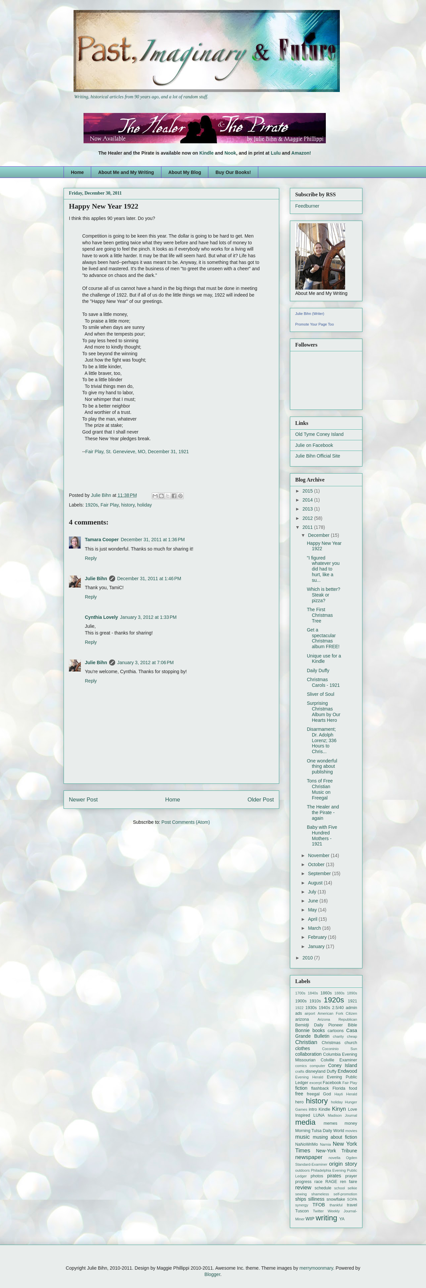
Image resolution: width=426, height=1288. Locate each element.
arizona (302, 1019)
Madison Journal (342, 1115)
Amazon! (301, 153)
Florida (338, 1088)
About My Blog (184, 172)
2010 (308, 957)
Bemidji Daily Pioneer (319, 1025)
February (318, 937)
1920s (91, 505)
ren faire (348, 1181)
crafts (299, 1071)
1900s (301, 1001)
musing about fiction (335, 1137)
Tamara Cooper (102, 539)
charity (338, 1036)
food (353, 1088)
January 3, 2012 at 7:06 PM (145, 662)
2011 (308, 527)
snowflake (335, 1199)
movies (351, 1131)
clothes (302, 1048)
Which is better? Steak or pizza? (323, 595)
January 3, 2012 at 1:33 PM (148, 617)
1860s (326, 993)
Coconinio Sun (339, 1049)
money (350, 1123)
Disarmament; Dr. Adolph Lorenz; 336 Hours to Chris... (321, 740)
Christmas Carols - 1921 (323, 682)
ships (300, 1199)
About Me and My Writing (126, 172)
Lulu (276, 153)
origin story (343, 1164)
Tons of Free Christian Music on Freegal (320, 789)
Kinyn (339, 1109)
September (320, 873)
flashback (320, 1088)
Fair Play (109, 505)
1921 (352, 1001)
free (299, 1093)
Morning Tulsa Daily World (319, 1130)
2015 (308, 491)
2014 (308, 500)
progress (303, 1181)
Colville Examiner (339, 1060)
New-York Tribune (336, 1150)
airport (310, 1013)
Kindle (206, 153)
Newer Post (83, 799)
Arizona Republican (337, 1019)
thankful (335, 1205)
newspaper (308, 1157)
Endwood (347, 1071)
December (319, 535)
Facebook (332, 1082)
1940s (324, 1007)
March (315, 928)
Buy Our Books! (233, 172)
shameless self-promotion (334, 1194)
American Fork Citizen (337, 1013)
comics (301, 1066)
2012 (308, 518)
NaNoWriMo (306, 1144)
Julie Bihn (101, 495)
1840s (313, 993)
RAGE (331, 1181)
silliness (316, 1199)
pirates (334, 1175)
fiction (301, 1088)
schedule (323, 1188)
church (350, 1042)
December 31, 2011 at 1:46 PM (149, 578)
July (313, 891)
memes (330, 1123)
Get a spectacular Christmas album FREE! (323, 638)
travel (352, 1205)
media (305, 1122)
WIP (310, 1218)
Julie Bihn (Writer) (309, 314)
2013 (308, 509)
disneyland (315, 1071)
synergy (301, 1205)
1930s (311, 1007)
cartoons (335, 1030)
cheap (352, 1036)
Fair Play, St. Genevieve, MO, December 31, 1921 (137, 451)
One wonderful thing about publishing (322, 766)
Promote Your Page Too (314, 324)
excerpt (316, 1083)
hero (299, 1102)
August (315, 882)
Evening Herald (309, 1077)
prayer (351, 1176)
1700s (300, 993)
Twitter (318, 1211)
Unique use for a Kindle (324, 658)
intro (313, 1109)
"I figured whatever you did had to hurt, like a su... (323, 569)
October (317, 864)
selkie (352, 1188)
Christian (306, 1042)
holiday (144, 505)
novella (334, 1158)
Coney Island (342, 1065)
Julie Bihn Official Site (317, 456)
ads (298, 1013)
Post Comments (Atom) (185, 822)
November (319, 855)
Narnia (325, 1144)
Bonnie (302, 1030)
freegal (313, 1094)
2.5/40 (338, 1007)
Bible (352, 1025)
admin (351, 1007)
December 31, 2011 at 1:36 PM (153, 539)
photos (317, 1176)
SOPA (352, 1199)
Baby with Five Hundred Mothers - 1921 (322, 835)
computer (317, 1066)
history (127, 505)
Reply (91, 558)
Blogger (212, 1274)
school (339, 1188)
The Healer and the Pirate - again (323, 812)
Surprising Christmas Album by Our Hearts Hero (323, 711)
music (302, 1137)
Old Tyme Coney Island (319, 434)
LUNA (318, 1115)
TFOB (319, 1204)
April (313, 919)
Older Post (261, 799)
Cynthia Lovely (101, 617)
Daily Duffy (318, 670)
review (303, 1187)
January (317, 946)
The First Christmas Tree (320, 615)
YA (341, 1219)
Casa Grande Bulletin (326, 1033)
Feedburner (307, 206)
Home (77, 172)
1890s (352, 993)
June (313, 900)
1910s (315, 1001)
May (313, 909)
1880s (339, 993)
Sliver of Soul (320, 694)
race (319, 1181)
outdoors (302, 1170)
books (319, 1030)
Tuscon (302, 1211)
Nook (230, 153)
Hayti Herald (345, 1094)
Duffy (331, 1071)
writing (326, 1218)
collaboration (308, 1054)
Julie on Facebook (314, 445)
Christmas (330, 1042)
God (327, 1094)
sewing (301, 1194)
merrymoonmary (316, 1268)
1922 (299, 1008)
